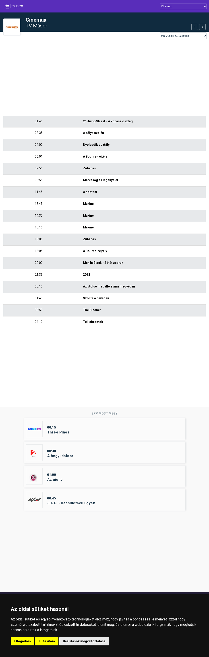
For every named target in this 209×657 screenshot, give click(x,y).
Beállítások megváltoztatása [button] (84, 641)
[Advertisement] (104, 78)
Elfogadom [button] (22, 641)
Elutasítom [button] (47, 641)
